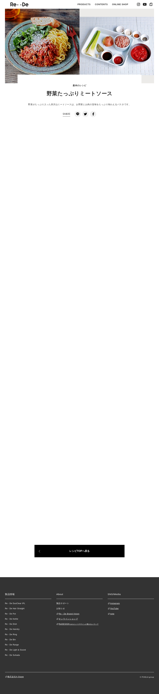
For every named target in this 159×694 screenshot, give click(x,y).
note (112, 614)
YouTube (114, 608)
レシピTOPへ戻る (79, 551)
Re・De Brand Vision (69, 614)
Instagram (115, 603)
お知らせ (60, 608)
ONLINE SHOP (120, 4)
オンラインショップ (68, 619)
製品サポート (62, 603)
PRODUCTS (84, 4)
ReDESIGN (78, 624)
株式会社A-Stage (15, 677)
